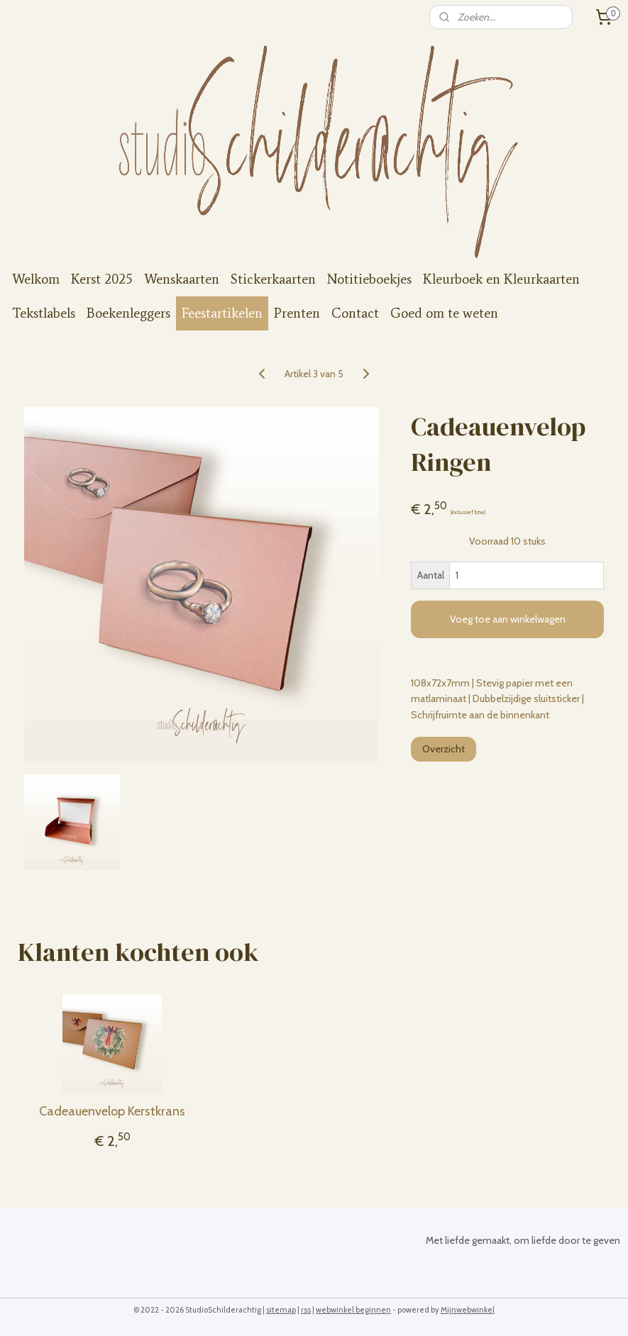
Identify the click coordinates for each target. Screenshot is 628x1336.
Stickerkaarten (273, 279)
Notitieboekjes (369, 279)
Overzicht (443, 748)
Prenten (297, 313)
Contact (355, 313)
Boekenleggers (128, 313)
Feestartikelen (222, 313)
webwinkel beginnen (353, 1310)
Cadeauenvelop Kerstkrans (112, 1111)
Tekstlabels (43, 313)
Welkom (36, 279)
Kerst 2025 (102, 279)
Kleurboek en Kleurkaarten (501, 279)
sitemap (281, 1310)
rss (306, 1310)
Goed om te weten (444, 313)
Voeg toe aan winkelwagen (508, 619)
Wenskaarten (181, 279)
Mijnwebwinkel (468, 1310)
